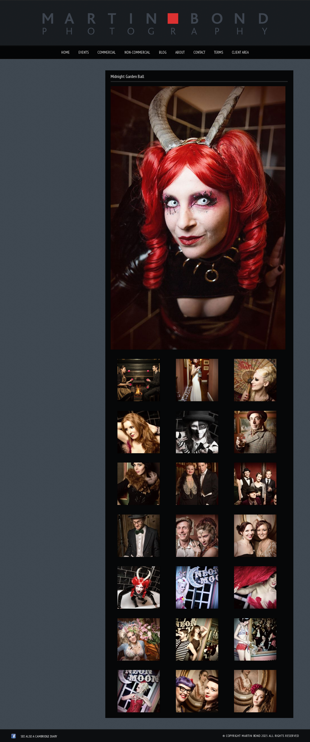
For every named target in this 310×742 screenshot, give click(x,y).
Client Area (240, 52)
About (180, 52)
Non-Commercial (137, 52)
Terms (218, 52)
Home (65, 52)
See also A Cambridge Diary (39, 736)
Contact (199, 52)
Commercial (106, 52)
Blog (163, 52)
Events (83, 52)
